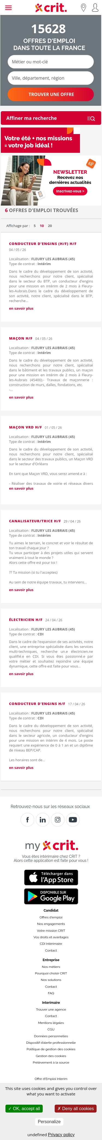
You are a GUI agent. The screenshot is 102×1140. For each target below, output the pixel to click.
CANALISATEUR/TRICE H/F (35, 520)
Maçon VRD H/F (25, 427)
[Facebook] (27, 820)
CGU (51, 1029)
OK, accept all (24, 1108)
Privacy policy (61, 1134)
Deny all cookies (75, 1108)
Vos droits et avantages (50, 937)
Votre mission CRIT (51, 931)
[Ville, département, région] (51, 78)
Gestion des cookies (51, 1056)
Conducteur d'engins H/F (37, 703)
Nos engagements (51, 924)
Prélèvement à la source (51, 1062)
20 (50, 225)
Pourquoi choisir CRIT (51, 973)
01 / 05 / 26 (53, 427)
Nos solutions (51, 980)
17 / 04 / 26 (76, 704)
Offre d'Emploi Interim (51, 1079)
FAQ (51, 993)
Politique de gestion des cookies (51, 1049)
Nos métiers (51, 967)
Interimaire (51, 1003)
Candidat (51, 910)
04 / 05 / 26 (17, 249)
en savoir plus (21, 308)
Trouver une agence (51, 1009)
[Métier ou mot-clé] (51, 62)
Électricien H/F (25, 619)
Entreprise (51, 960)
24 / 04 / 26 (53, 620)
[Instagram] (57, 820)
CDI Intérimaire (51, 944)
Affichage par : (18, 225)
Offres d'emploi (51, 917)
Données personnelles (51, 1036)
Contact (51, 950)
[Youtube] (73, 820)
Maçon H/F (21, 338)
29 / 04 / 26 (72, 521)
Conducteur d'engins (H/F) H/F (43, 243)
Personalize (49, 1121)
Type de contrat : (30, 263)
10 (42, 225)
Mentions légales (51, 1023)
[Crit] (43, 820)
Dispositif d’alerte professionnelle (51, 1043)
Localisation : (42, 258)
